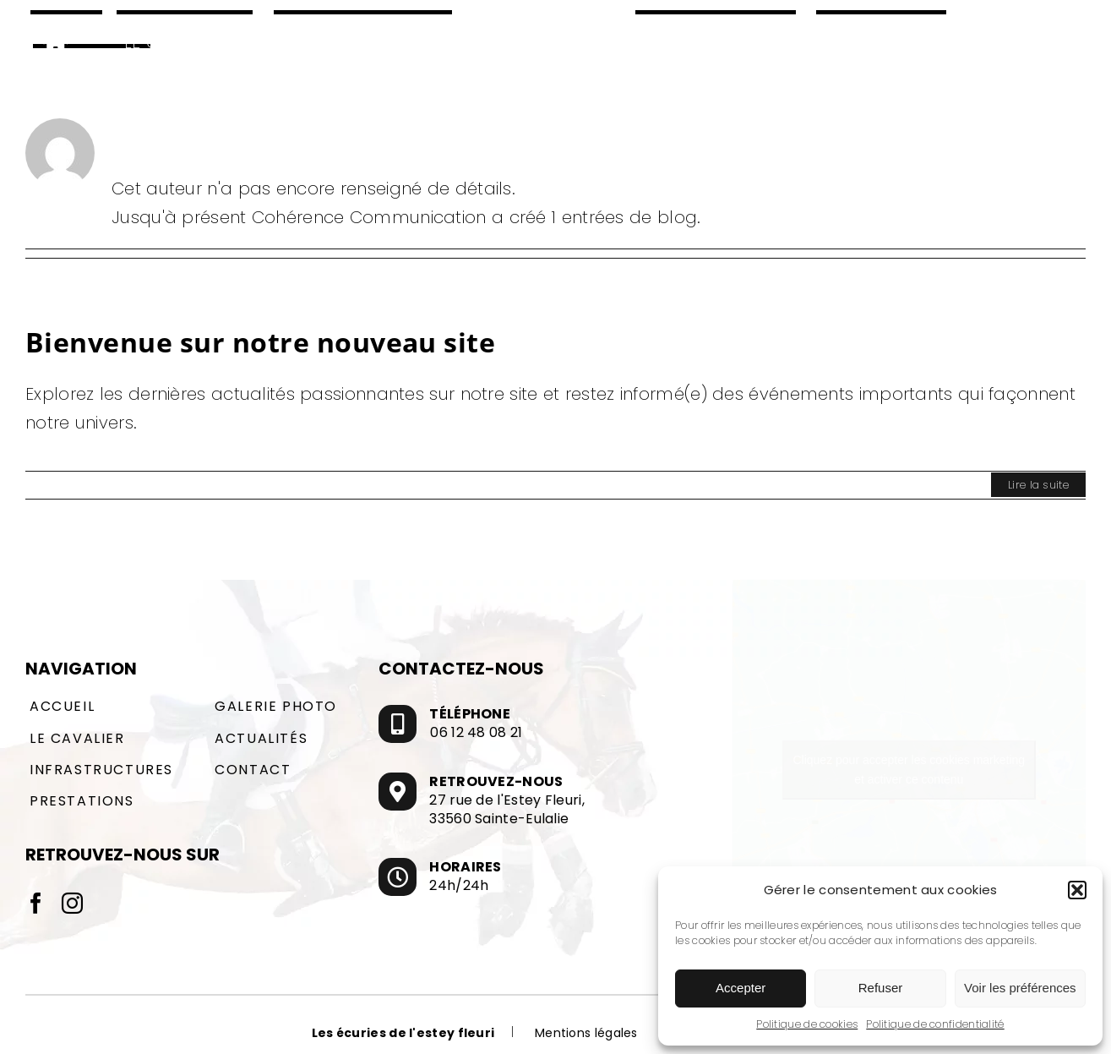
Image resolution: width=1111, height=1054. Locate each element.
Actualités (261, 738)
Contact (253, 769)
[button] (1077, 890)
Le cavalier (77, 738)
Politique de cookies (807, 1024)
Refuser (880, 987)
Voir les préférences (1020, 987)
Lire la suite (1038, 485)
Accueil (62, 706)
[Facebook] (35, 903)
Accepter (740, 987)
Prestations (82, 801)
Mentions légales (586, 1032)
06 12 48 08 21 (476, 733)
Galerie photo (276, 706)
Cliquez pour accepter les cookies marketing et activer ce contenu (908, 769)
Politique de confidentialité (935, 1024)
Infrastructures (101, 769)
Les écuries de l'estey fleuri (403, 1032)
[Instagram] (72, 903)
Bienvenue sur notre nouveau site (260, 342)
